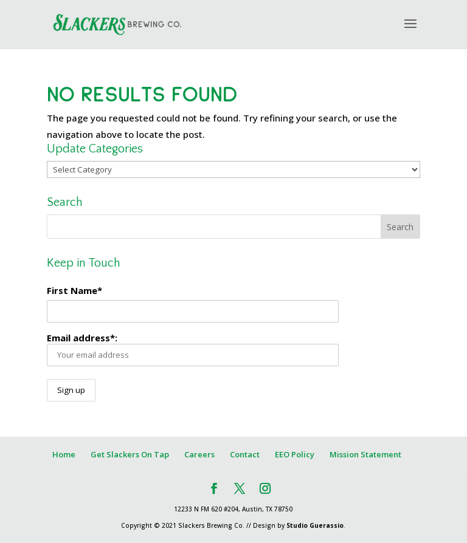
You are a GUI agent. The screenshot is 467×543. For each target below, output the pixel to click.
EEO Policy (294, 454)
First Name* (74, 290)
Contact (245, 454)
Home (63, 454)
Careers (199, 454)
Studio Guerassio (315, 525)
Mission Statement (365, 454)
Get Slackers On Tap (130, 454)
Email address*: (193, 349)
